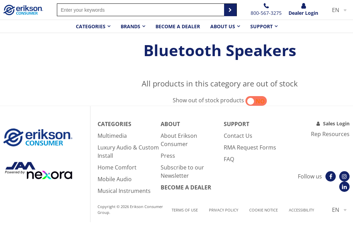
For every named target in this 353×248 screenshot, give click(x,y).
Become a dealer (177, 26)
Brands (130, 26)
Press (168, 155)
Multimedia (112, 136)
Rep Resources (330, 134)
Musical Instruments (124, 191)
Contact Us (238, 136)
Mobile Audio (115, 179)
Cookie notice (263, 210)
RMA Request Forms (250, 147)
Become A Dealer (186, 187)
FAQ (229, 159)
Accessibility (301, 210)
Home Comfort (117, 167)
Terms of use (185, 210)
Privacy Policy (223, 210)
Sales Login (336, 123)
